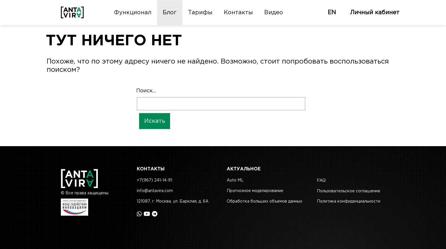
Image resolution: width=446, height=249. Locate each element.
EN (332, 12)
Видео (273, 12)
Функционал (132, 12)
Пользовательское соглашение (348, 191)
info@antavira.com (155, 191)
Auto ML (235, 180)
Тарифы (200, 12)
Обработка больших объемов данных (264, 201)
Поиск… (146, 91)
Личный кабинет (374, 12)
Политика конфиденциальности (348, 201)
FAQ (321, 180)
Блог (170, 12)
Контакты (238, 12)
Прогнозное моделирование (255, 191)
